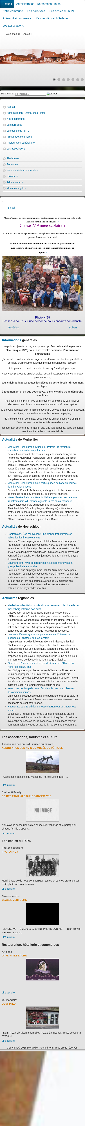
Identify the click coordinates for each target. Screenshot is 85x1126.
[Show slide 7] (82, 79)
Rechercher (7, 93)
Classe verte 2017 (14, 899)
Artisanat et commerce (17, 18)
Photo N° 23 (10, 851)
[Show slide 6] (77, 79)
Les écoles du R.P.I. (62, 11)
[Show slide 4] (68, 79)
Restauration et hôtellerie (52, 18)
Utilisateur (12, 176)
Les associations (13, 25)
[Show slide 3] (63, 79)
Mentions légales (16, 188)
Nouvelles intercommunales (22, 170)
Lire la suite (8, 784)
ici (58, 221)
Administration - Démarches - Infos (38, 3)
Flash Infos (13, 158)
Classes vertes (10, 896)
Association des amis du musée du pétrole (27, 744)
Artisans (7, 951)
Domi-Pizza (9, 1003)
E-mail (11, 207)
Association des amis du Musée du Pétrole (32, 747)
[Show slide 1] (54, 79)
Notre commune (13, 11)
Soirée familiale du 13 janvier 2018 (26, 796)
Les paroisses (36, 11)
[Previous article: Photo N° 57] (13, 327)
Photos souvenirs (12, 847)
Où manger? (9, 1000)
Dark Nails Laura (14, 955)
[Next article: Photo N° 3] (73, 327)
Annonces (12, 164)
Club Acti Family (11, 792)
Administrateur (15, 182)
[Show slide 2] (58, 79)
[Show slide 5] (72, 79)
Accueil (7, 3)
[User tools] (2, 201)
